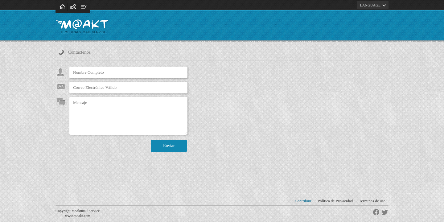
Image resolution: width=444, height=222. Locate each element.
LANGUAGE (374, 5)
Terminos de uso (372, 201)
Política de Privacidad (335, 201)
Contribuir (303, 201)
